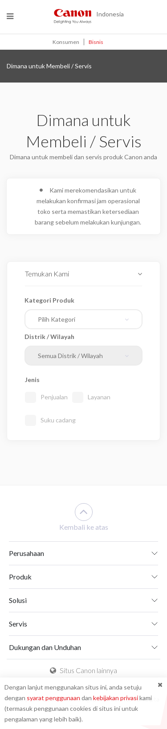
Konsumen (66, 42)
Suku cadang (58, 420)
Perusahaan (26, 553)
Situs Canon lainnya (83, 670)
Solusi (18, 600)
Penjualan (54, 397)
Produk (20, 576)
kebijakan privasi (115, 697)
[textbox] (80, 319)
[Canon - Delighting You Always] (72, 16)
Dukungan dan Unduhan (45, 647)
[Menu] (10, 16)
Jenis (32, 379)
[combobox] (83, 319)
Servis (18, 623)
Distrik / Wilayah (49, 336)
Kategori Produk (49, 300)
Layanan (99, 397)
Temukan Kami (47, 273)
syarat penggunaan (53, 697)
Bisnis (96, 42)
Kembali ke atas (83, 517)
